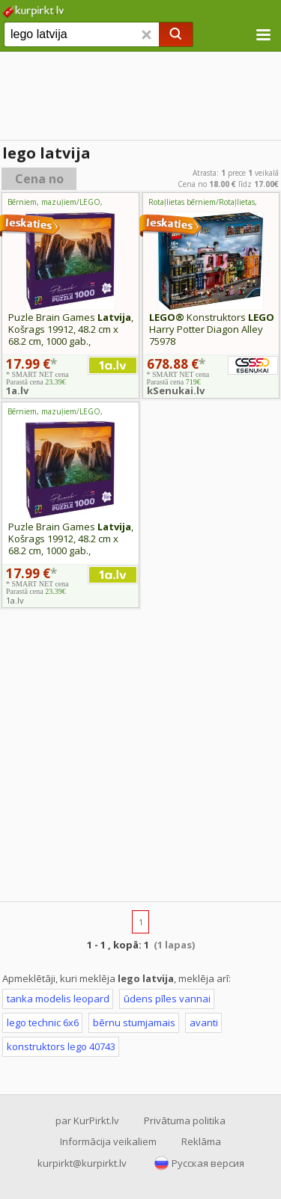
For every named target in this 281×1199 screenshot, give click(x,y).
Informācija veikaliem (108, 1141)
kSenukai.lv (176, 390)
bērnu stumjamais (134, 1022)
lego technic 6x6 (43, 1022)
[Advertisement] (140, 757)
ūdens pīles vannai (167, 998)
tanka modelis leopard (58, 998)
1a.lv (17, 390)
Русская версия (208, 1163)
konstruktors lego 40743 (61, 1046)
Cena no (39, 179)
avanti (204, 1022)
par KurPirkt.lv (87, 1120)
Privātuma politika (185, 1120)
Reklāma (201, 1141)
